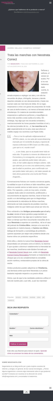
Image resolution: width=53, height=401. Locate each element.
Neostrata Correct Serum (18, 252)
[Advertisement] (26, 30)
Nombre (12, 328)
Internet (36, 48)
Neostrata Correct (41, 241)
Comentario (14, 314)
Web (11, 335)
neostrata (32, 297)
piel (43, 297)
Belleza (18, 48)
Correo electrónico (37, 328)
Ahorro (10, 48)
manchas (25, 297)
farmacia (18, 297)
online (38, 297)
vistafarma (11, 300)
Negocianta (15, 64)
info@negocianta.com (31, 12)
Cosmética (27, 48)
